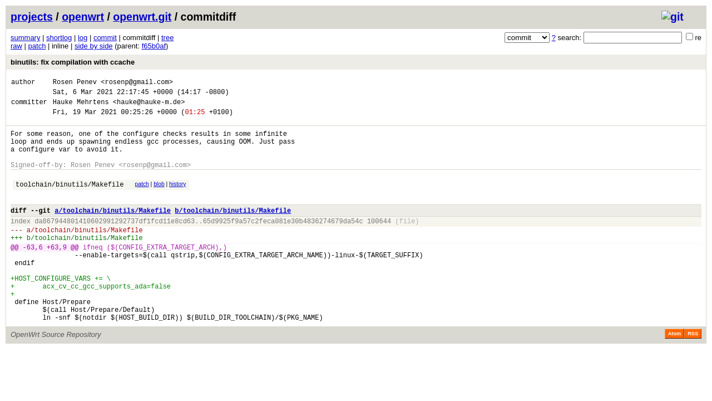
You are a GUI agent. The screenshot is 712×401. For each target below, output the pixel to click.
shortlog (59, 37)
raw (16, 46)
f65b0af (154, 46)
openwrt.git (142, 17)
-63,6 (33, 273)
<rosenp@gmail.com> (137, 83)
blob (159, 199)
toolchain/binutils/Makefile (69, 201)
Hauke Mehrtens (81, 106)
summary (25, 37)
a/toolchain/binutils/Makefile (113, 230)
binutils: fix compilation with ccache (73, 62)
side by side (94, 46)
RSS (693, 375)
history (177, 199)
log (82, 37)
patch (37, 46)
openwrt (83, 17)
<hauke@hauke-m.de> (149, 106)
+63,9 (57, 273)
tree (167, 37)
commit (105, 37)
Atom (674, 375)
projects (32, 17)
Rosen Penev (75, 83)
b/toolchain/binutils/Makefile (233, 230)
